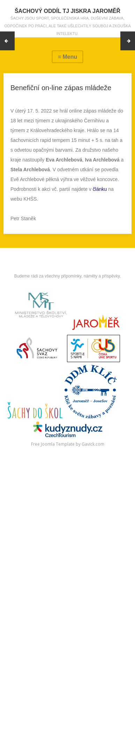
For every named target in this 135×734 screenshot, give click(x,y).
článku (100, 189)
